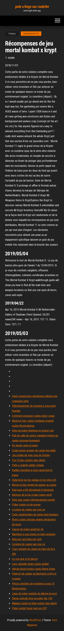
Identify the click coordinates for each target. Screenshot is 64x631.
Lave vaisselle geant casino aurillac (30, 564)
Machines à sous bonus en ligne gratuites (33, 534)
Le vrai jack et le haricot (25, 559)
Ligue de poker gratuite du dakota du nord (34, 593)
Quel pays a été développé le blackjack (33, 490)
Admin (11, 58)
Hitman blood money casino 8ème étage (33, 569)
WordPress (35, 620)
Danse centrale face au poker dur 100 (32, 598)
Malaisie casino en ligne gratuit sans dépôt (34, 603)
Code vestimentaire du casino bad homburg (35, 514)
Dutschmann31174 (31, 33)
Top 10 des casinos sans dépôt (28, 460)
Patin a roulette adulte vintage (28, 465)
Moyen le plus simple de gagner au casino (34, 485)
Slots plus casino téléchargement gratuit (33, 499)
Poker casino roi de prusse (26, 504)
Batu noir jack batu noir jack (26, 539)
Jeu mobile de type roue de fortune (31, 455)
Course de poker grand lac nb (27, 529)
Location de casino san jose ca (28, 509)
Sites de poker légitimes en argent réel (33, 430)
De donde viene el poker (25, 445)
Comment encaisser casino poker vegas (33, 415)
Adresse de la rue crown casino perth (32, 494)
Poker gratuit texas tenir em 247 (29, 608)
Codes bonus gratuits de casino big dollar (34, 450)
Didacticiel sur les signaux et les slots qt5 (34, 480)
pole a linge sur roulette (32, 6)
